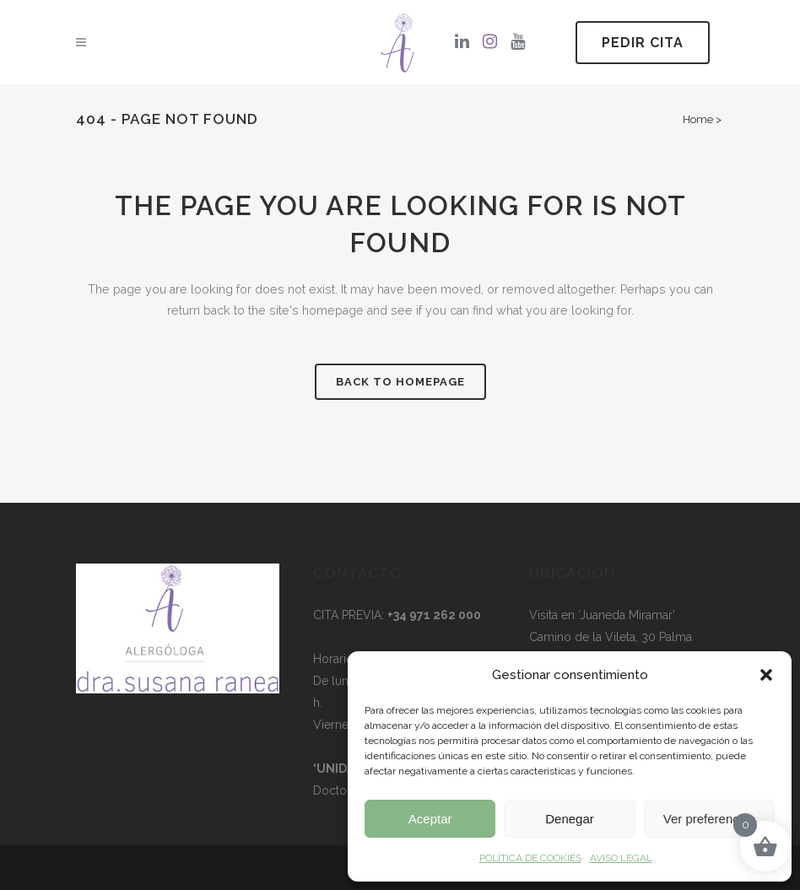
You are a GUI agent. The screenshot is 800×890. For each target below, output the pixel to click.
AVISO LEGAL (621, 858)
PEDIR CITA (643, 43)
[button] (766, 674)
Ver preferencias (709, 819)
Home (698, 119)
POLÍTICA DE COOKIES (530, 858)
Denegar (569, 819)
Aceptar (430, 819)
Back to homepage (400, 384)
